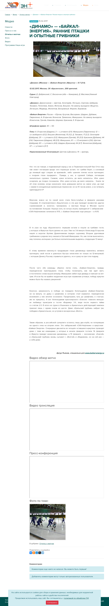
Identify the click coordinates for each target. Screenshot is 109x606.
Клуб (61, 5)
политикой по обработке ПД (76, 598)
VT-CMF (101, 601)
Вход (101, 5)
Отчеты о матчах (46, 543)
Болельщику (82, 5)
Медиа (94, 5)
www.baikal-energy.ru (94, 353)
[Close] (52, 603)
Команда (70, 5)
